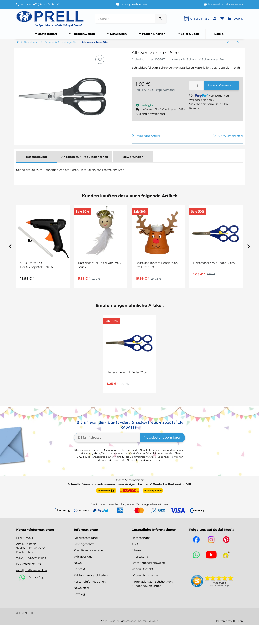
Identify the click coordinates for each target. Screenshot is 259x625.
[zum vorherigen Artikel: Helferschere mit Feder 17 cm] (228, 42)
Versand (169, 90)
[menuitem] (46, 34)
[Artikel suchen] (160, 18)
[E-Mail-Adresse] (107, 437)
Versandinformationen (90, 581)
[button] (214, 18)
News (78, 563)
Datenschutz (141, 538)
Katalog (79, 594)
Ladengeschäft (84, 544)
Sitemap (137, 550)
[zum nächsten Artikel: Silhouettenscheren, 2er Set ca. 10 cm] (238, 42)
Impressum (140, 556)
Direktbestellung (86, 538)
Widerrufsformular (145, 575)
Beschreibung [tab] (36, 157)
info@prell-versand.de (31, 570)
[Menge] (196, 85)
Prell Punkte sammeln (89, 550)
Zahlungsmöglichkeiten (91, 575)
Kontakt (79, 569)
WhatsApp (36, 577)
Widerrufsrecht (142, 569)
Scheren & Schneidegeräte (205, 59)
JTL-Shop (237, 620)
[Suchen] (125, 18)
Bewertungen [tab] (133, 157)
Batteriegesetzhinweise (148, 563)
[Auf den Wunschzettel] (99, 59)
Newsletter (81, 588)
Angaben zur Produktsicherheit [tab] (84, 157)
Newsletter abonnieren (163, 437)
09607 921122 (37, 558)
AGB (135, 544)
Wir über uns (83, 556)
